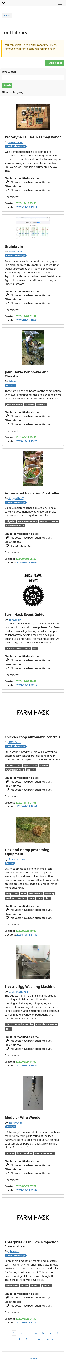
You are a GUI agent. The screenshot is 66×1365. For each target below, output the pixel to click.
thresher (41, 404)
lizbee (12, 381)
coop (19, 765)
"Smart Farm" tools (15, 525)
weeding (28, 1153)
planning (46, 1285)
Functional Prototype (15, 146)
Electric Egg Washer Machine (19, 1024)
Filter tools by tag (12, 92)
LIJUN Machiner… (18, 992)
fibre (39, 898)
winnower (29, 404)
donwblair (14, 619)
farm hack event (14, 648)
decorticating (35, 893)
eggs (8, 1029)
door (35, 765)
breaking (10, 898)
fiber (47, 898)
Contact (33, 1358)
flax (16, 893)
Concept (10, 863)
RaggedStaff (16, 498)
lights (27, 765)
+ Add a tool (54, 62)
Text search (9, 71)
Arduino (44, 521)
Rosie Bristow (16, 859)
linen (23, 893)
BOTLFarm (14, 742)
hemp (8, 893)
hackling (22, 898)
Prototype (10, 385)
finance (24, 1285)
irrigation (10, 521)
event (27, 648)
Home (7, 15)
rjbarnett (13, 1251)
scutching (49, 893)
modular (10, 1153)
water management (27, 521)
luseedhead (15, 142)
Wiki (35, 648)
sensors (54, 521)
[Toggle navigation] (60, 3)
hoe (19, 1153)
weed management (44, 1153)
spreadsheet (12, 1285)
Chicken (10, 765)
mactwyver (15, 1122)
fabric (31, 898)
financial (35, 1285)
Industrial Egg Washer (46, 1024)
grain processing (14, 404)
